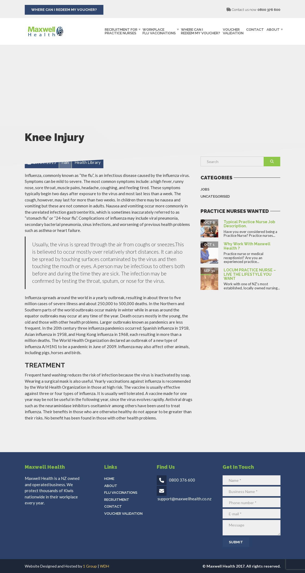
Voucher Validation (233, 31)
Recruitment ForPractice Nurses (121, 31)
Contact (255, 29)
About (273, 29)
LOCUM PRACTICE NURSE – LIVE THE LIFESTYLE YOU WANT (250, 274)
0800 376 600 (268, 10)
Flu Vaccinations (120, 493)
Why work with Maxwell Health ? (247, 246)
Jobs (205, 189)
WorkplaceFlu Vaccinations (159, 31)
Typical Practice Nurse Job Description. (249, 224)
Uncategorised (215, 196)
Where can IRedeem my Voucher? (200, 31)
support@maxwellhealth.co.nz (184, 498)
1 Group (90, 566)
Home (109, 479)
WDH (104, 566)
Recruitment (116, 500)
